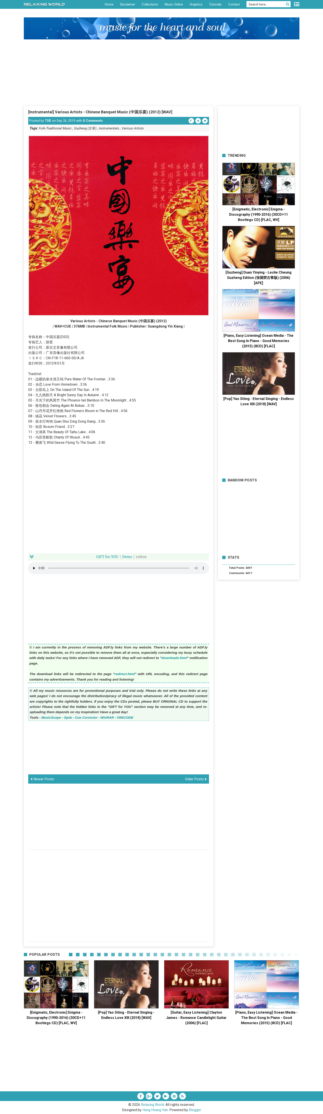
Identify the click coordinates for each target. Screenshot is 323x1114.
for (107, 556)
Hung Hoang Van (155, 1110)
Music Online (174, 4)
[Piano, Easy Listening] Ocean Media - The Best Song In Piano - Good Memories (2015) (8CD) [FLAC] (258, 340)
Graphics (196, 4)
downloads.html (174, 658)
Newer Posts (42, 779)
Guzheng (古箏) (85, 128)
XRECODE (125, 717)
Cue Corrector (86, 717)
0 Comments (93, 121)
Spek (68, 717)
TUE (48, 121)
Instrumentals (109, 128)
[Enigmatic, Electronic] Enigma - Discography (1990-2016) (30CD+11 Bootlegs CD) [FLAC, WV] (258, 214)
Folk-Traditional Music (55, 128)
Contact (234, 4)
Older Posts (196, 779)
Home (109, 4)
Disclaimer (127, 4)
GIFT (100, 556)
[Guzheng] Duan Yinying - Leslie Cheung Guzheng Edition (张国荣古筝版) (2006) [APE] (258, 277)
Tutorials (215, 4)
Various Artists (132, 128)
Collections (150, 4)
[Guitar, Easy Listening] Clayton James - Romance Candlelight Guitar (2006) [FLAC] (196, 1017)
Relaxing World (152, 1105)
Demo (127, 556)
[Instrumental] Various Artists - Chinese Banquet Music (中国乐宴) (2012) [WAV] (100, 112)
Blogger (195, 1110)
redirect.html (124, 674)
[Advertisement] (161, 72)
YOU (114, 556)
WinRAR (107, 717)
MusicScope (51, 717)
